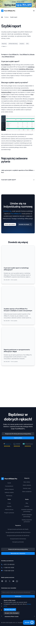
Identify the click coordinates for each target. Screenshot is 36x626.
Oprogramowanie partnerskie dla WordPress (18, 535)
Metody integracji (9, 489)
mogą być (29, 103)
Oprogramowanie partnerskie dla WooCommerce (18, 532)
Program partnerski (9, 512)
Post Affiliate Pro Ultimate (27, 54)
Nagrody (9, 506)
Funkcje (6, 17)
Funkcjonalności (9, 486)
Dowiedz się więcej (25, 224)
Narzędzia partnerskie (18, 542)
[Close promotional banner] (34, 2)
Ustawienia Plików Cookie (11, 616)
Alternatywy (9, 495)
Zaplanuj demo (18, 438)
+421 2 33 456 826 (8, 564)
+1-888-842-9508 (8, 567)
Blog (27, 503)
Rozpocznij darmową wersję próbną (18, 549)
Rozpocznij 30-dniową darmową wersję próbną (18, 433)
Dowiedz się (7, 211)
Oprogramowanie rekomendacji (18, 538)
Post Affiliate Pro (14, 54)
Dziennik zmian (27, 488)
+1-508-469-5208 (8, 570)
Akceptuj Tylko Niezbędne (12, 613)
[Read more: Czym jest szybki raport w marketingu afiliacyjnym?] (18, 264)
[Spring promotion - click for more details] (18, 4)
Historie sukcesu (9, 509)
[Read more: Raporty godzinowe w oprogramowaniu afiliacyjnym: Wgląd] (18, 346)
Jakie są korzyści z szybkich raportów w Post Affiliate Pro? (18, 171)
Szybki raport (13, 17)
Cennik (9, 483)
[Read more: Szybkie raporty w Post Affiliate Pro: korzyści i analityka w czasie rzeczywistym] (18, 305)
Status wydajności (26, 491)
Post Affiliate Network (8, 56)
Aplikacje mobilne (9, 492)
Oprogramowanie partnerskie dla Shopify (18, 529)
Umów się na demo (10, 224)
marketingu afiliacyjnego (26, 69)
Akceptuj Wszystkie (10, 609)
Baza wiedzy (27, 482)
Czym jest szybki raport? (18, 180)
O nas (9, 503)
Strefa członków (27, 485)
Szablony (26, 506)
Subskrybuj (18, 596)
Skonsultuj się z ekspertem (18, 553)
